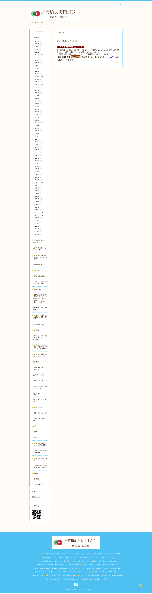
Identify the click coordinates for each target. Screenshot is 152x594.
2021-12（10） (38, 182)
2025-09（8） (38, 60)
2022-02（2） (38, 177)
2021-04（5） (38, 201)
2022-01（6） (38, 180)
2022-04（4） (38, 171)
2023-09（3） (38, 125)
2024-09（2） (38, 93)
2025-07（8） (38, 65)
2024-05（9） (38, 103)
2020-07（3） (38, 226)
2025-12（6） (38, 52)
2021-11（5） (38, 185)
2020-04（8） (38, 234)
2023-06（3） (38, 133)
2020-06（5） (38, 229)
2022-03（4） (38, 174)
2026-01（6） (38, 49)
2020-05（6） (38, 231)
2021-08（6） (38, 193)
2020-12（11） (38, 212)
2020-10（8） (38, 218)
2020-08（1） (38, 223)
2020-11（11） (38, 215)
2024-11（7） (38, 87)
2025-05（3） (38, 71)
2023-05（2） (38, 136)
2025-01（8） (38, 82)
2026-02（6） (38, 46)
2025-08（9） (38, 63)
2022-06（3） (38, 166)
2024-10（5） (38, 90)
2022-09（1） (38, 158)
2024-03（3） (38, 109)
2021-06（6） (38, 199)
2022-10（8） (38, 155)
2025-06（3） (38, 68)
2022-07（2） (38, 163)
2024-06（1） (38, 101)
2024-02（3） (38, 112)
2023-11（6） (38, 120)
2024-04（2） (38, 106)
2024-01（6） (38, 114)
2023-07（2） (38, 131)
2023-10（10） (38, 123)
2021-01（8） (38, 210)
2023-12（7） (38, 117)
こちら (113, 56)
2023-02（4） (38, 144)
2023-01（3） (38, 147)
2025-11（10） (38, 55)
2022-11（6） (38, 152)
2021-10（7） (38, 188)
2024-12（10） (38, 84)
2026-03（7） (38, 44)
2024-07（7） (38, 98)
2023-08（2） (38, 128)
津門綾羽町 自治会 (71, 590)
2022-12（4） (38, 150)
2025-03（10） (38, 76)
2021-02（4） (38, 207)
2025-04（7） (38, 74)
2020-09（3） (38, 220)
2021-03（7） (38, 204)
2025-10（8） (38, 57)
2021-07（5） (38, 196)
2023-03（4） (38, 142)
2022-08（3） (38, 161)
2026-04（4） (38, 41)
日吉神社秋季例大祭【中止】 (67, 41)
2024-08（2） (38, 95)
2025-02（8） (38, 79)
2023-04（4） (38, 139)
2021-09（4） (38, 190)
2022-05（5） (38, 169)
